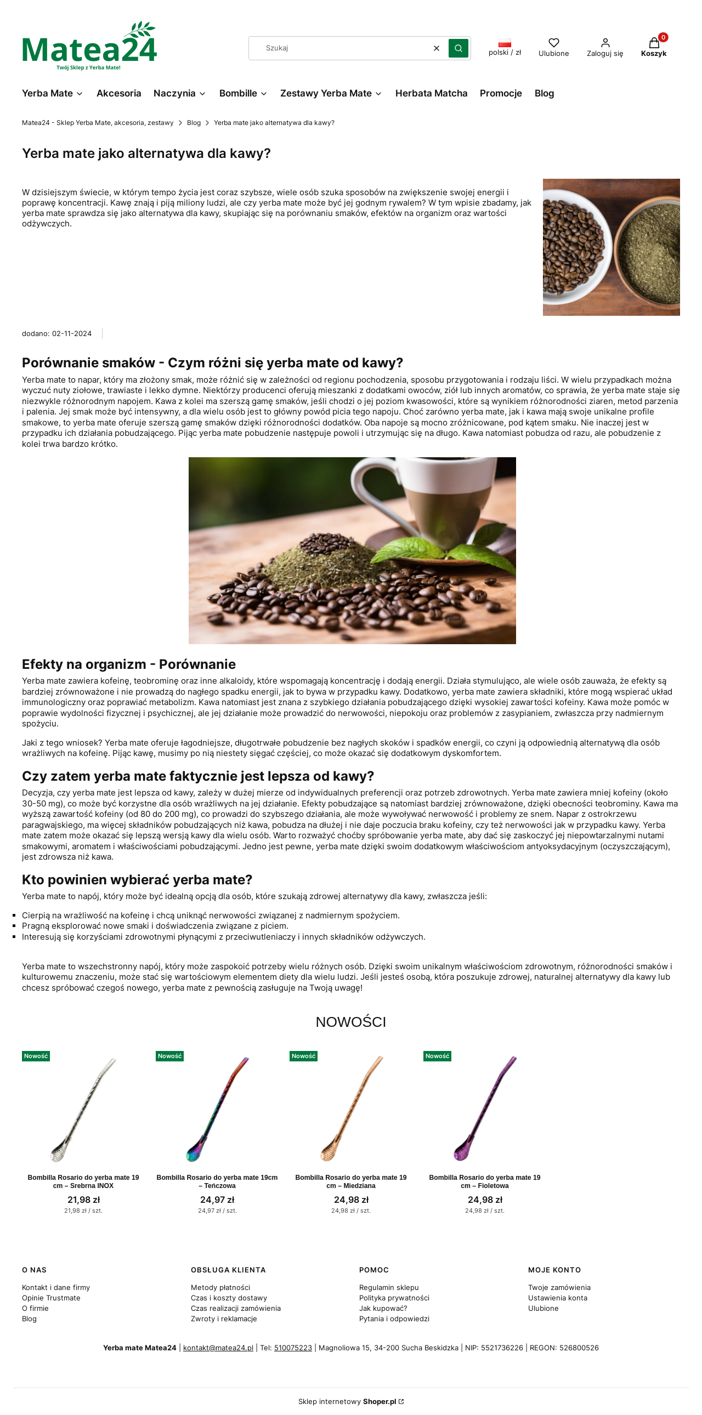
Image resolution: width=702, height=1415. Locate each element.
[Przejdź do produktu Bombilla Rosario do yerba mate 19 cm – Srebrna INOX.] (83, 1108)
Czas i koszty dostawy (229, 1297)
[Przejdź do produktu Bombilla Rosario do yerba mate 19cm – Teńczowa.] (217, 1108)
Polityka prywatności (394, 1297)
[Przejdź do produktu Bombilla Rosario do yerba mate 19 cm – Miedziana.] (351, 1108)
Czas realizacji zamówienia (236, 1308)
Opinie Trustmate (51, 1297)
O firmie (35, 1308)
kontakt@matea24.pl (218, 1347)
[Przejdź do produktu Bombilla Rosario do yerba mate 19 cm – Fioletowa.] (484, 1108)
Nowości (350, 1022)
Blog (194, 122)
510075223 (293, 1347)
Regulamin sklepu (389, 1287)
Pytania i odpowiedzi (394, 1318)
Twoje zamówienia (559, 1287)
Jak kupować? (383, 1308)
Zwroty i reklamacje (224, 1318)
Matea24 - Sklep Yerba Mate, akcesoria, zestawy (98, 122)
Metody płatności (220, 1287)
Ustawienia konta (557, 1297)
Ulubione (543, 1308)
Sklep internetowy (347, 1401)
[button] (458, 48)
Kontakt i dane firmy (56, 1287)
